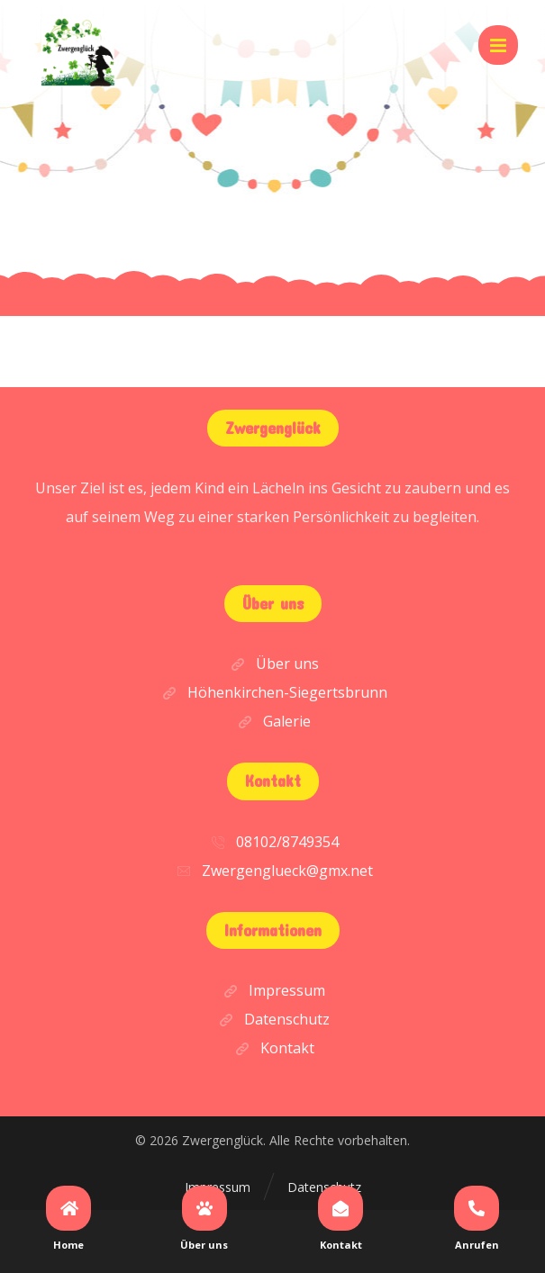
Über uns (273, 663)
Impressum (272, 990)
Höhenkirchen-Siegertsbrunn (273, 692)
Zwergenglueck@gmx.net (273, 870)
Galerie (272, 721)
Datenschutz (272, 1019)
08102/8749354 (273, 842)
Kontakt (273, 1048)
